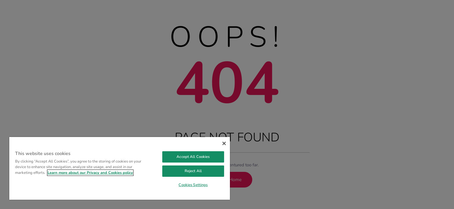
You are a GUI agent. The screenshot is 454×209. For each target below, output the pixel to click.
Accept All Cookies (193, 156)
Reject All (193, 171)
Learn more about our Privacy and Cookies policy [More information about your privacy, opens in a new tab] (90, 172)
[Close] (224, 143)
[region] (119, 168)
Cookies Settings (193, 185)
